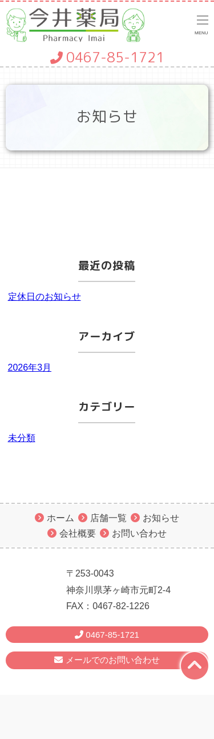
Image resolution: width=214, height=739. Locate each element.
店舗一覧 (108, 518)
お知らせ (161, 518)
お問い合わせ (139, 533)
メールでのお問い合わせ (106, 660)
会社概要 (77, 533)
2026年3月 (30, 367)
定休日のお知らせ (44, 296)
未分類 (21, 438)
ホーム (60, 518)
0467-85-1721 (107, 57)
